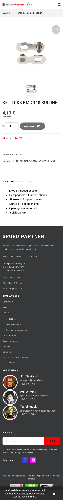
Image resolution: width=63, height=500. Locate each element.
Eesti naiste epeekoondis (17, 330)
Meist (5, 307)
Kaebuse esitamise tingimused (16, 357)
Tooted (19, 161)
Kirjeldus (8, 181)
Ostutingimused (10, 335)
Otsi (52, 4)
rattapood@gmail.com (13, 288)
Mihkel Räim (11, 319)
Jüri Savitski (28, 376)
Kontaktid (7, 352)
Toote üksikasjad (27, 181)
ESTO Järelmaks (10, 362)
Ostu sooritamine (10, 341)
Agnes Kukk (28, 391)
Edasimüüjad (8, 302)
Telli (52, 441)
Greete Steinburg (13, 324)
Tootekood (8, 154)
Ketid (26, 161)
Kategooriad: (9, 161)
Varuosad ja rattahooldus (42, 161)
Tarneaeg (7, 346)
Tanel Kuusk (28, 406)
